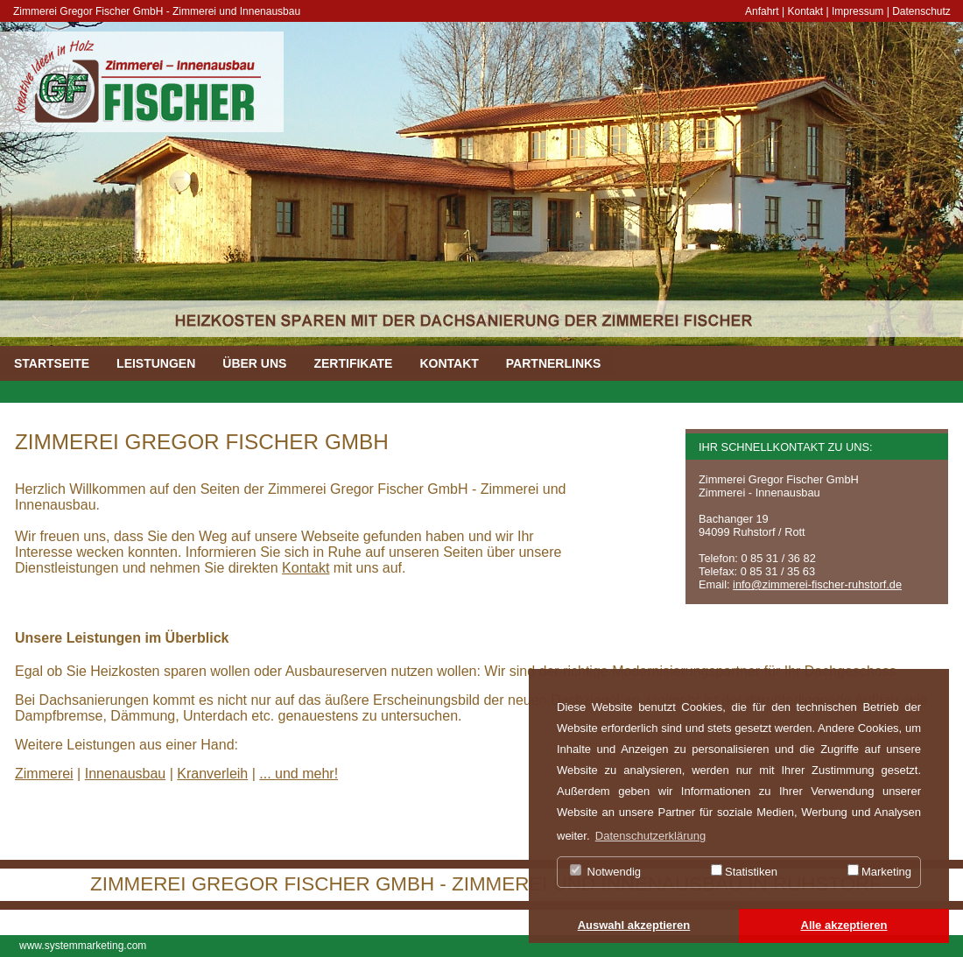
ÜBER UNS (254, 363)
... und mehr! (298, 773)
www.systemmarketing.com (82, 945)
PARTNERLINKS (553, 363)
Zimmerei (44, 773)
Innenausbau (125, 773)
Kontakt (806, 11)
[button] (634, 926)
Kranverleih (212, 773)
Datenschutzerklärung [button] (650, 835)
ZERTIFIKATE (352, 363)
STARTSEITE (51, 363)
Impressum (857, 11)
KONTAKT (448, 363)
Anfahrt (762, 11)
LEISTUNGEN (155, 363)
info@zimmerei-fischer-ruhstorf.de (817, 584)
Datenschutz (921, 11)
